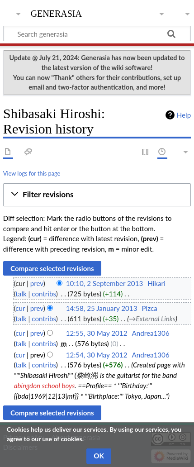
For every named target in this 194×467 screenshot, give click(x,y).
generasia (56, 12)
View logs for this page (31, 173)
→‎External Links (152, 319)
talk (20, 294)
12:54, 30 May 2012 (97, 355)
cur (20, 308)
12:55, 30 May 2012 (97, 333)
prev (36, 283)
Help (184, 115)
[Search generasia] (97, 33)
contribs (44, 294)
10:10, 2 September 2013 (104, 283)
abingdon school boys (44, 385)
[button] (97, 194)
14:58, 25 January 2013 (101, 308)
